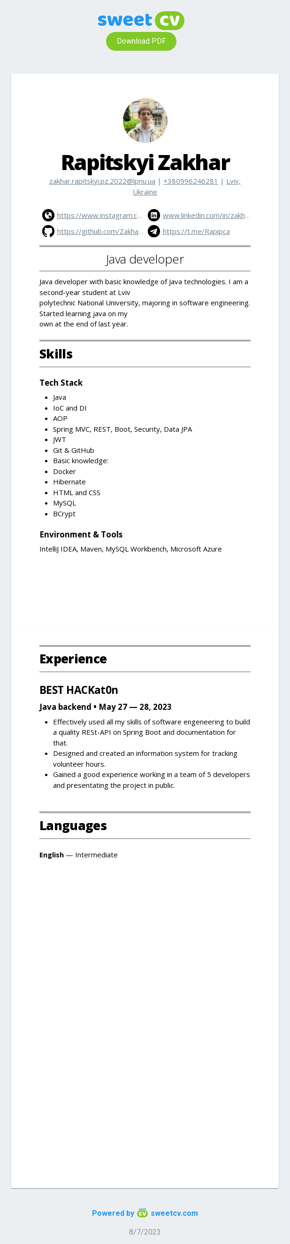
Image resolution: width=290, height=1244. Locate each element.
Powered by (145, 1213)
